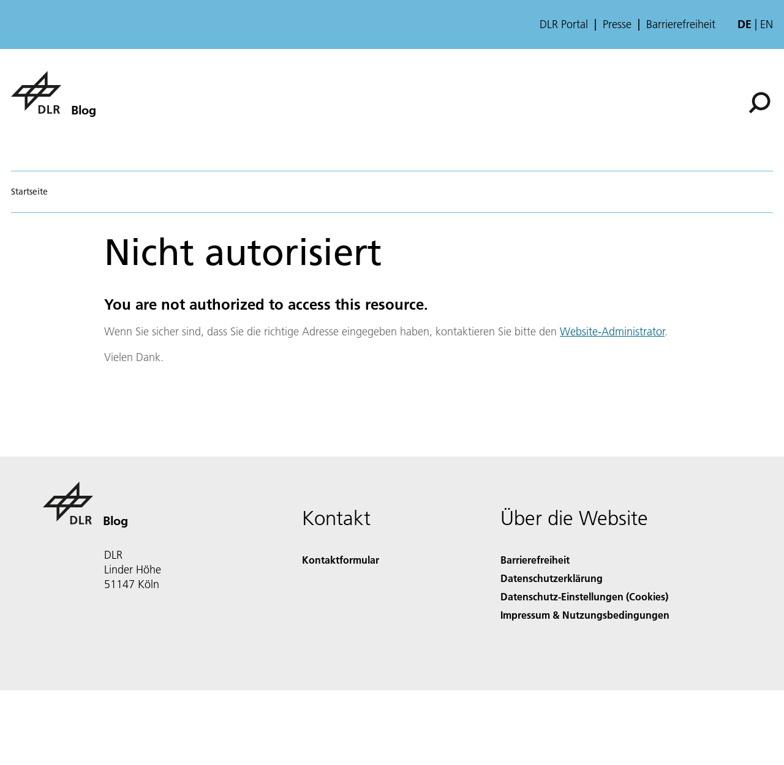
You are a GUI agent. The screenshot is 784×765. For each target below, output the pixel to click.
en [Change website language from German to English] (766, 24)
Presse (617, 24)
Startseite (29, 191)
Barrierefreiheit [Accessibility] (535, 559)
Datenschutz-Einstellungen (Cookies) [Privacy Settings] (584, 596)
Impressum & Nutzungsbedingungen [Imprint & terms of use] (584, 614)
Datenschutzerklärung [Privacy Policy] (551, 578)
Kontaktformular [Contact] (340, 559)
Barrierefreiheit (680, 24)
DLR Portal (564, 24)
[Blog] (53, 92)
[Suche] (759, 103)
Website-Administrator (612, 331)
